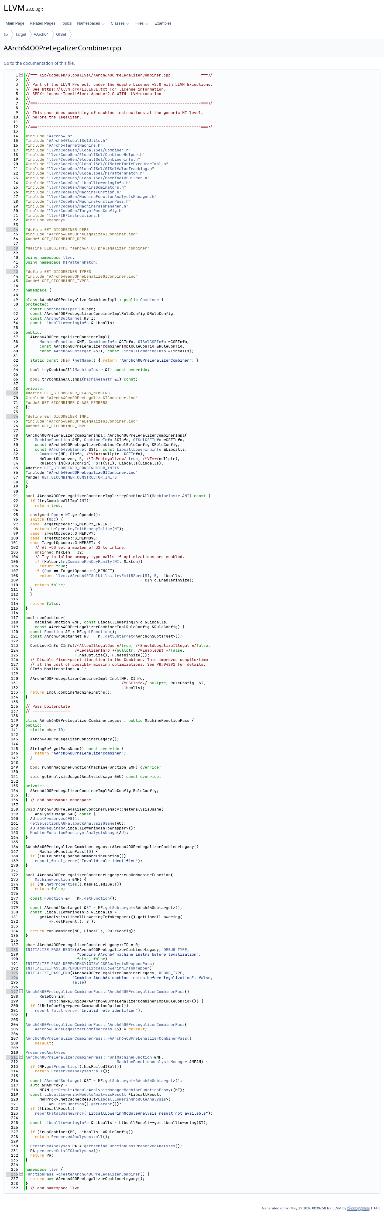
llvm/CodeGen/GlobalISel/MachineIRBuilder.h (98, 178)
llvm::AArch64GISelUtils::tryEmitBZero (99, 575)
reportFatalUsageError (59, 1113)
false (204, 977)
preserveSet (50, 1150)
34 (12, 229)
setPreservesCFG (54, 818)
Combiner (149, 299)
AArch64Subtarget (63, 318)
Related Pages (42, 23)
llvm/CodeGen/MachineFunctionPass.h (88, 201)
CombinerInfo (103, 341)
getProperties (61, 884)
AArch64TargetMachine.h (74, 145)
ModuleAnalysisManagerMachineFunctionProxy (123, 1089)
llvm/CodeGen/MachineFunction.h (84, 192)
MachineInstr (89, 369)
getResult (61, 1089)
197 (12, 991)
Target (20, 34)
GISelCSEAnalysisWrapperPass (120, 963)
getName (83, 360)
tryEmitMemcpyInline (90, 528)
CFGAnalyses (78, 1150)
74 (12, 416)
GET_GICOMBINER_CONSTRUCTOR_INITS (81, 468)
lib (6, 34)
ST (88, 636)
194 (12, 977)
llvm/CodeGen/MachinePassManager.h (87, 206)
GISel (61, 34)
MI (186, 495)
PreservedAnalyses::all (77, 1071)
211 (12, 1057)
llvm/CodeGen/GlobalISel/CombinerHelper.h (95, 154)
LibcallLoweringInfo (66, 322)
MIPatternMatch (79, 262)
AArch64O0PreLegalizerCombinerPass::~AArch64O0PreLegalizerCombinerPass (106, 1038)
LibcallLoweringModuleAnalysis (132, 1099)
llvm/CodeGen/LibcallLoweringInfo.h (88, 182)
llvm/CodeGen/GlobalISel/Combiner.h (88, 150)
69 (12, 393)
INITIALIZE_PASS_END (48, 972)
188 (12, 949)
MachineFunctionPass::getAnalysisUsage (73, 832)
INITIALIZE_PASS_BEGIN (50, 949)
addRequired (50, 828)
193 (12, 972)
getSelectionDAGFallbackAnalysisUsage (72, 823)
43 (12, 271)
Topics (66, 23)
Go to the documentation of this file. (39, 63)
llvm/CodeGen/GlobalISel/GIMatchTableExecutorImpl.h (107, 163)
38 (12, 248)
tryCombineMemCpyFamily (86, 561)
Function (53, 631)
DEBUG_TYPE (175, 949)
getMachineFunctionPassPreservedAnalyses (129, 1146)
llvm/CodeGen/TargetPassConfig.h (85, 210)
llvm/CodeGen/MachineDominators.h (86, 187)
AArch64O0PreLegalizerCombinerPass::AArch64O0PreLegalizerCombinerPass (105, 1024)
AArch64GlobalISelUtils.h (77, 140)
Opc (54, 514)
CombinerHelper (60, 309)
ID (60, 729)
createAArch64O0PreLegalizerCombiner (99, 1174)
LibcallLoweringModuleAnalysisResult (85, 1094)
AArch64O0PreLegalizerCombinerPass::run (70, 1057)
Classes (120, 23)
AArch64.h (59, 136)
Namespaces (90, 23)
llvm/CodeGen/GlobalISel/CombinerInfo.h (93, 159)
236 (12, 1174)
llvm (67, 257)
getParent (101, 1104)
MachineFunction (57, 341)
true (133, 458)
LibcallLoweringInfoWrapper (119, 968)
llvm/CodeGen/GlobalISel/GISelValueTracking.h (100, 168)
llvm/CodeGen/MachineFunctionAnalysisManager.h (101, 196)
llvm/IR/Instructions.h (74, 215)
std (52, 1001)
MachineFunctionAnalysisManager (152, 1061)
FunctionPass (40, 1174)
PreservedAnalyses (45, 1052)
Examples (163, 23)
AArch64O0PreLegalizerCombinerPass (64, 991)
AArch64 (41, 34)
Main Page (15, 23)
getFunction (97, 631)
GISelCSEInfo (152, 341)
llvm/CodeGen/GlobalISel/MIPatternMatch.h (95, 173)
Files (141, 23)
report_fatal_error (56, 860)
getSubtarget (119, 636)
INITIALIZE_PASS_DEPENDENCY (56, 963)
